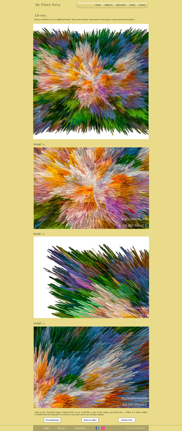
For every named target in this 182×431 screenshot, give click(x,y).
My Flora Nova (47, 4)
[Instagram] (103, 428)
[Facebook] (97, 428)
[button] (61, 428)
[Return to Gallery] (90, 420)
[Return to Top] (126, 420)
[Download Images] (52, 420)
